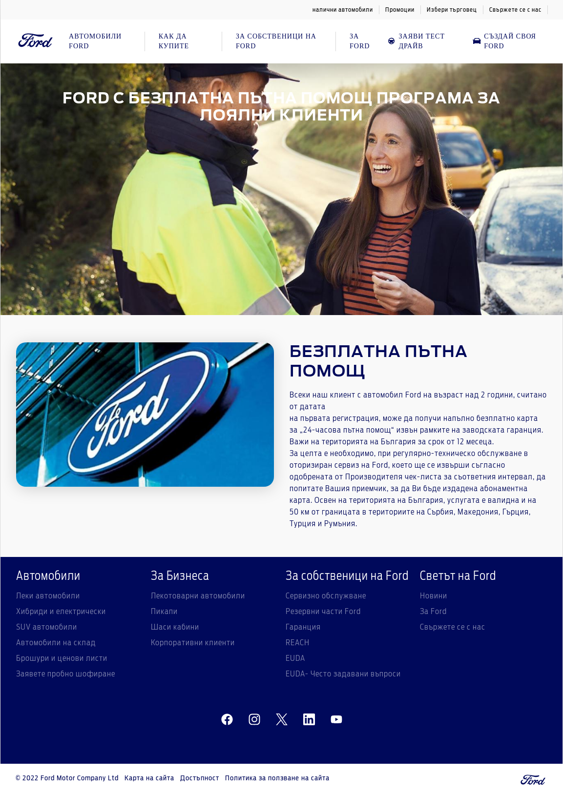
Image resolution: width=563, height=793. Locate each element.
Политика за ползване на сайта (277, 778)
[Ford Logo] (35, 41)
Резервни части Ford (323, 611)
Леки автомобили (48, 596)
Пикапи (164, 611)
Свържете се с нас (515, 10)
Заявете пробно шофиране (65, 674)
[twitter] (282, 720)
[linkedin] (309, 720)
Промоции (400, 10)
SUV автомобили (46, 627)
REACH (298, 643)
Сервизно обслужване (326, 596)
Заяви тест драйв (416, 41)
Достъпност (199, 778)
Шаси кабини (175, 627)
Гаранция (303, 627)
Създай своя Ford (504, 41)
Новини (433, 596)
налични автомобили (343, 10)
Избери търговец (452, 10)
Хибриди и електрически (61, 611)
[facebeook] (227, 720)
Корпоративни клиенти (193, 643)
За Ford (433, 611)
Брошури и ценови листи (61, 658)
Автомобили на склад (56, 643)
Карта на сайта (149, 778)
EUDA (295, 658)
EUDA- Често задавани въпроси (343, 674)
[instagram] (254, 720)
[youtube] (336, 720)
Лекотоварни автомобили (198, 596)
